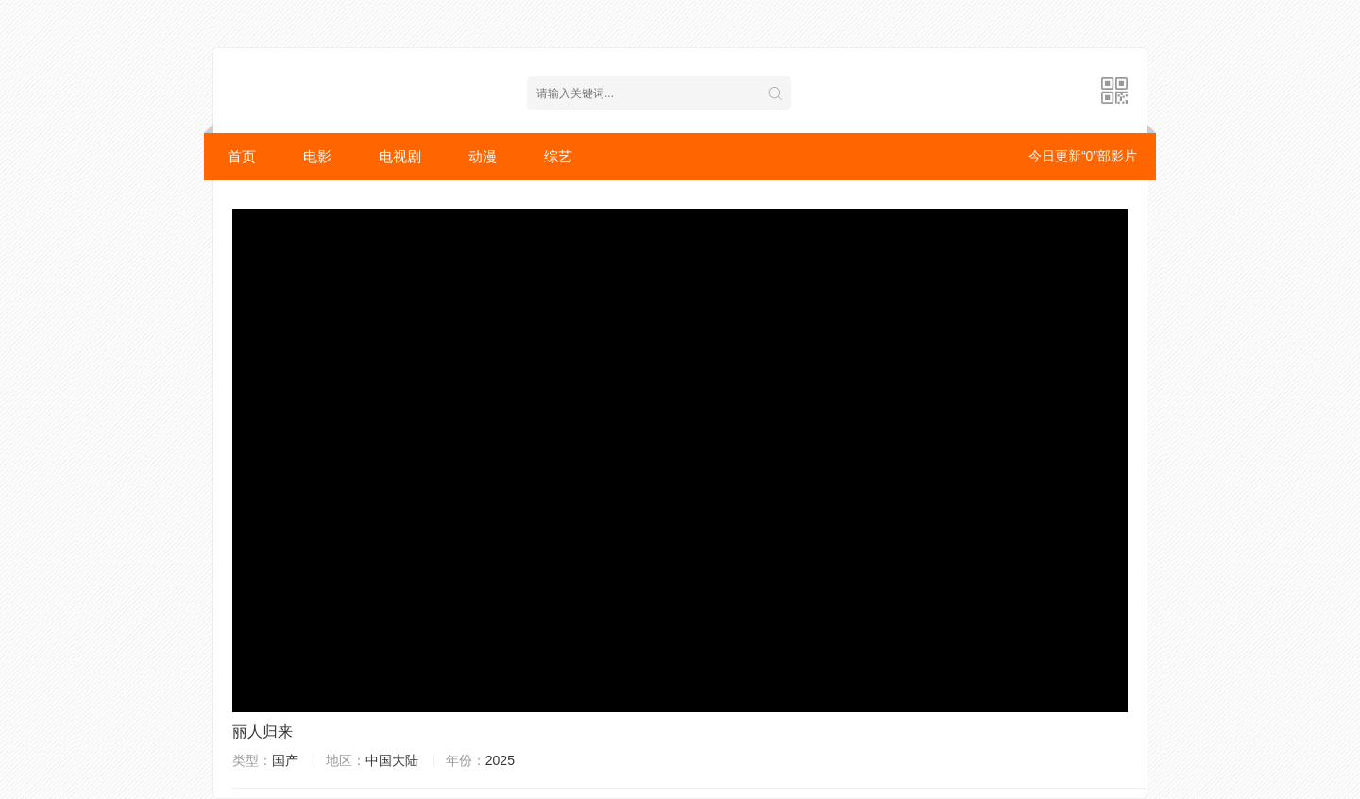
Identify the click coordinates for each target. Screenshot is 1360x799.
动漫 (482, 156)
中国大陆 (392, 760)
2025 (500, 760)
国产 (285, 760)
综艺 (558, 156)
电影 (317, 156)
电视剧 (400, 156)
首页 (242, 156)
